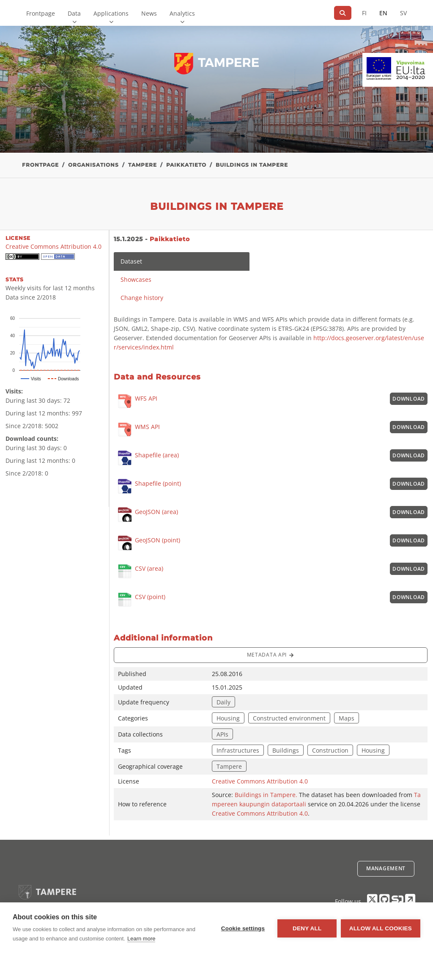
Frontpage (40, 13)
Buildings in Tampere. (267, 795)
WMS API (137, 430)
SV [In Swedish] (403, 13)
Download (408, 398)
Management (386, 868)
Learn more (141, 938)
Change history (142, 298)
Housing (228, 718)
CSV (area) (138, 571)
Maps (346, 718)
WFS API (135, 401)
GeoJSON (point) (147, 543)
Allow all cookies (380, 928)
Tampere (142, 165)
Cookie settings (243, 928)
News (149, 13)
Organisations (93, 165)
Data (74, 13)
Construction (330, 750)
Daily (223, 702)
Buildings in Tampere (252, 165)
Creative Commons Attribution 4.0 (260, 781)
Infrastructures (237, 750)
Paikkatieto (186, 165)
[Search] (342, 13)
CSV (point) (139, 600)
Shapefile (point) (147, 486)
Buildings (285, 750)
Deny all (307, 928)
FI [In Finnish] (364, 13)
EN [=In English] (383, 13)
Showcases (136, 279)
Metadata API (270, 655)
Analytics (182, 13)
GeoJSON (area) (146, 514)
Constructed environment (289, 718)
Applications (111, 13)
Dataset (131, 261)
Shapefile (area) (146, 458)
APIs (222, 734)
